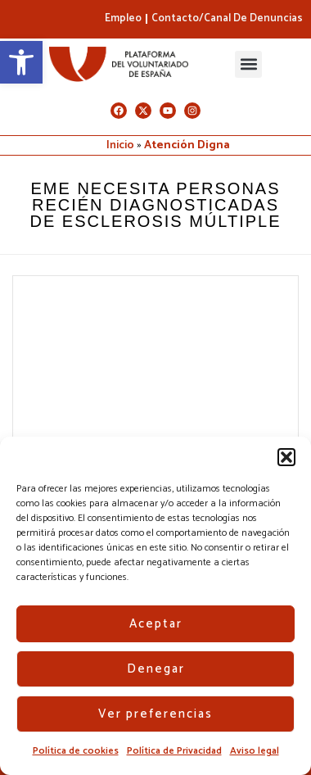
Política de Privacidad (174, 751)
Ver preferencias (155, 714)
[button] (21, 62)
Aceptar (156, 624)
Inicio (120, 145)
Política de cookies (76, 751)
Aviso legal (254, 751)
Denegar (156, 669)
